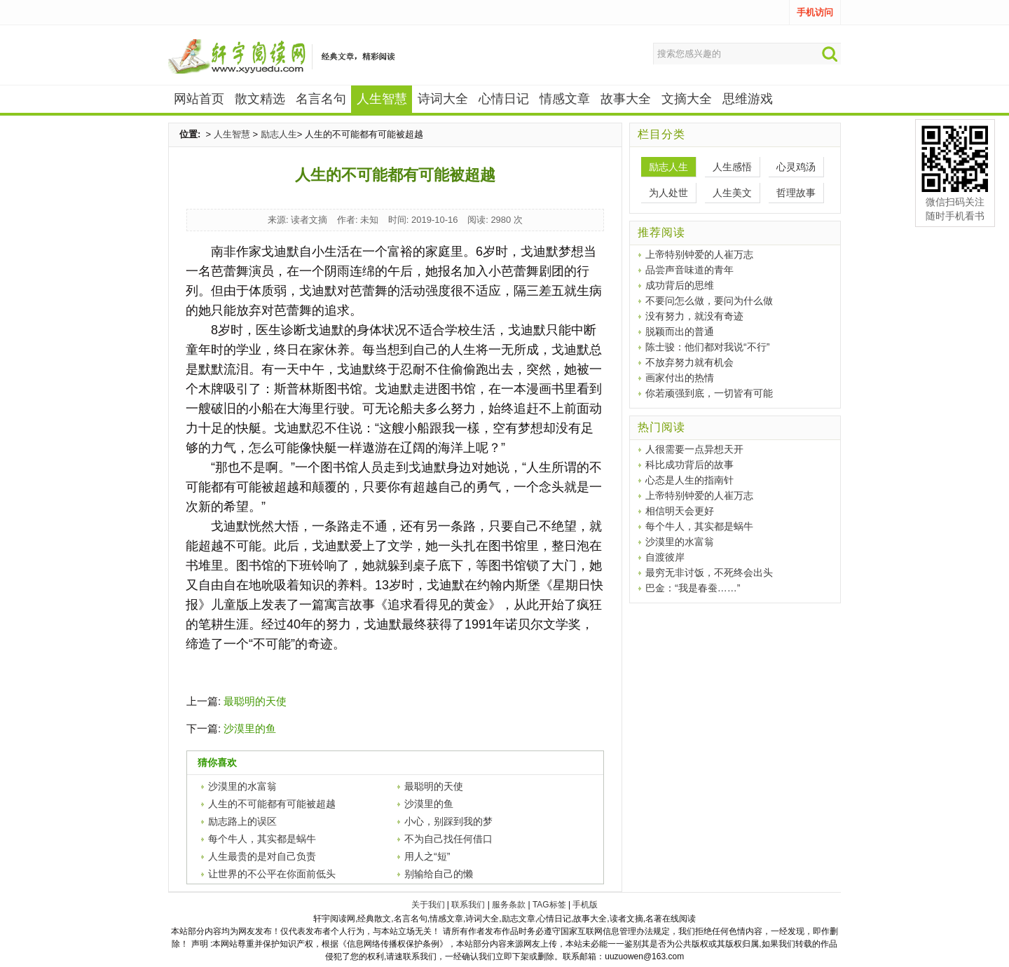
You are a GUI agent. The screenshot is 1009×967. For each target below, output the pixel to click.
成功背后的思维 (679, 285)
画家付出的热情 (679, 377)
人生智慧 (232, 134)
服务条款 (509, 905)
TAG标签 (549, 905)
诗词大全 (443, 99)
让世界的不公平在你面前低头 (272, 873)
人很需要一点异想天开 (694, 449)
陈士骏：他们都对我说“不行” (707, 346)
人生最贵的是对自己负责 (262, 856)
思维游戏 (747, 99)
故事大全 (625, 99)
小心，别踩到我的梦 (448, 821)
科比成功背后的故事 (689, 464)
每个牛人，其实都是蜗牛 (262, 838)
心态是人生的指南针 (689, 480)
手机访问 (815, 12)
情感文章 (565, 99)
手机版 (585, 905)
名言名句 (321, 99)
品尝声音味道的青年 (689, 269)
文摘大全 (686, 99)
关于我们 (428, 905)
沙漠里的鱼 (250, 728)
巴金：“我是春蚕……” (692, 588)
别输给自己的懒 (438, 873)
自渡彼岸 (665, 557)
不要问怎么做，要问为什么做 (709, 300)
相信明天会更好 (679, 510)
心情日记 (504, 99)
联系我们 (468, 905)
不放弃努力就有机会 (689, 362)
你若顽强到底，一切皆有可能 (709, 393)
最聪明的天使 (255, 701)
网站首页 (199, 99)
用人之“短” (427, 856)
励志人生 (279, 134)
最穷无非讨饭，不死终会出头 (709, 572)
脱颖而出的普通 (679, 331)
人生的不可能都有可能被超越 (272, 803)
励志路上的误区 (242, 821)
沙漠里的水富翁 (242, 786)
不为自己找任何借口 (448, 838)
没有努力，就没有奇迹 (694, 316)
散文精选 (260, 99)
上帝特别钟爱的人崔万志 (699, 254)
